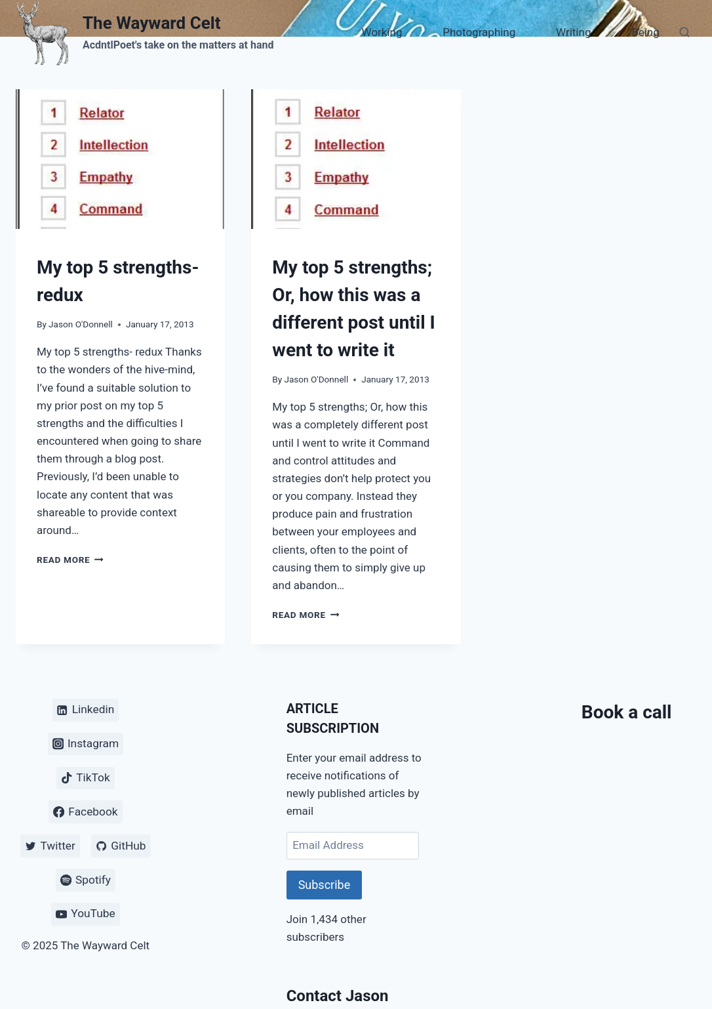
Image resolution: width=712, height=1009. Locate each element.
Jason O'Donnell (81, 324)
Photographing (479, 32)
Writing (573, 32)
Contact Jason (338, 996)
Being (645, 32)
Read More (70, 559)
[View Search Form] (684, 33)
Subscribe (324, 885)
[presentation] (120, 159)
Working (382, 32)
